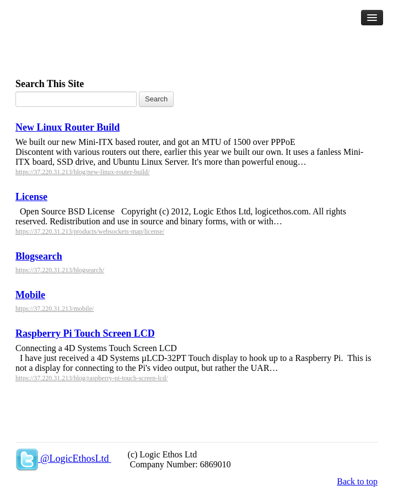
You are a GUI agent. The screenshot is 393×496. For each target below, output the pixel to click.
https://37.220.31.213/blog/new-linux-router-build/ (82, 172)
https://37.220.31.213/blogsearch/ (59, 270)
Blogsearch (38, 256)
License (31, 196)
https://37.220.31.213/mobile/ (54, 308)
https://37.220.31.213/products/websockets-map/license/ (89, 231)
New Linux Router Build (67, 127)
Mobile (30, 294)
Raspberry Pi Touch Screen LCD (85, 333)
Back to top (357, 481)
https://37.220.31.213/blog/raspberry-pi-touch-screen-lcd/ (91, 378)
